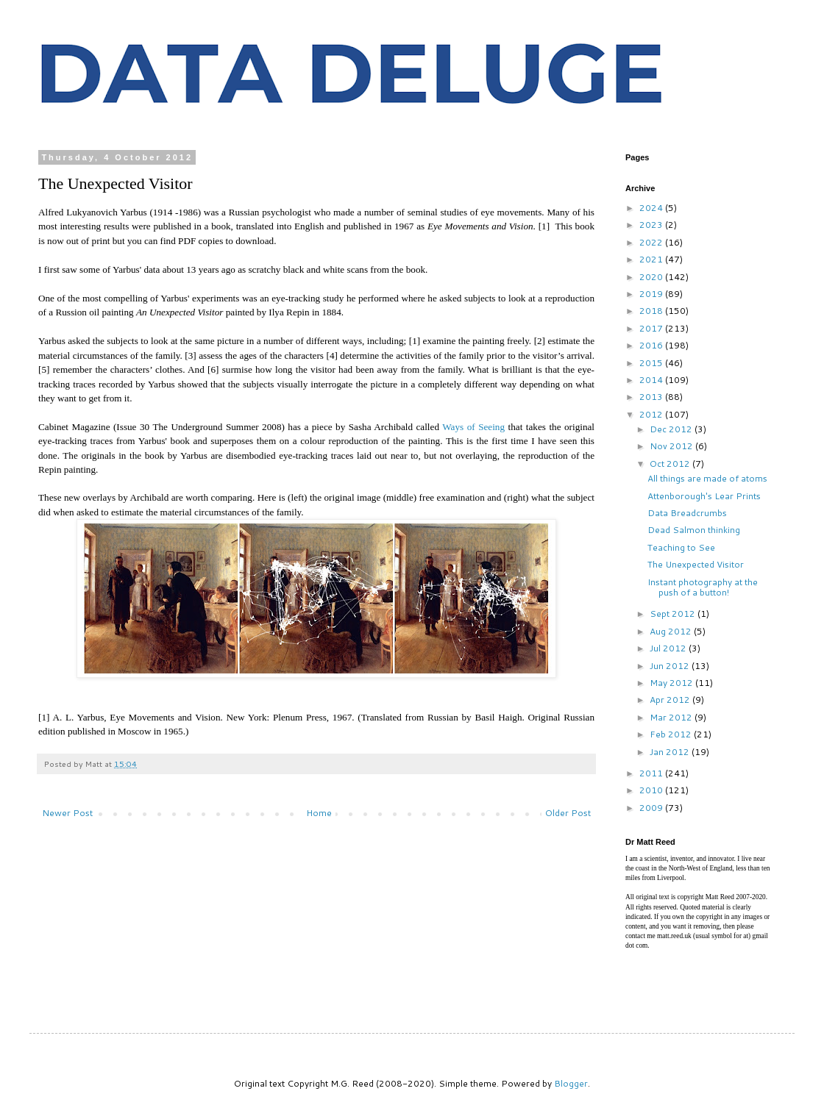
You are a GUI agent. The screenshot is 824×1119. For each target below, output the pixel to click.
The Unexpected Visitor (695, 564)
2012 (652, 414)
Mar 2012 (672, 717)
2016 (652, 345)
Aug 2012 (672, 631)
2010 (652, 790)
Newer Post (67, 813)
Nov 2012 (672, 446)
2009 (652, 807)
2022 (652, 242)
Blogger (571, 1083)
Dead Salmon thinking (693, 529)
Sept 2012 (673, 613)
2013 (652, 396)
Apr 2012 (671, 699)
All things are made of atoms (707, 478)
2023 (652, 224)
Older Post (568, 813)
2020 (652, 277)
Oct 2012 (671, 463)
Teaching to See (681, 547)
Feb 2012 (672, 734)
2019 (652, 293)
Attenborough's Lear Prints (704, 496)
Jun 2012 (671, 665)
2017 (652, 328)
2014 (652, 379)
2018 (652, 310)
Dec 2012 (672, 429)
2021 (652, 259)
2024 (652, 207)
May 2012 (672, 682)
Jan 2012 (671, 752)
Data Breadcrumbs (687, 513)
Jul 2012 (669, 648)
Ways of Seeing (473, 426)
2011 (652, 773)
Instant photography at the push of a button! (702, 587)
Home (319, 813)
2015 (652, 363)
